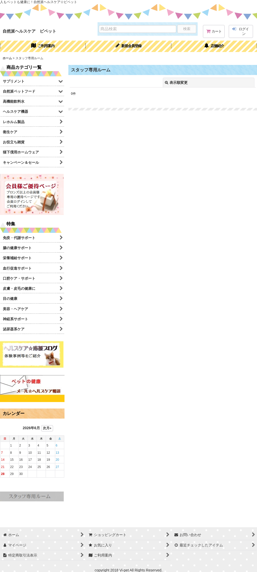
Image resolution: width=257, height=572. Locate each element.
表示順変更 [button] (176, 82)
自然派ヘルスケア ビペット (29, 31)
